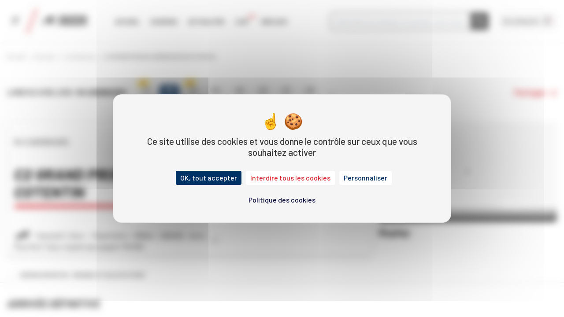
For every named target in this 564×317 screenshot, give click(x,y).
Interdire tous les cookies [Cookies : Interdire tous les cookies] (290, 177)
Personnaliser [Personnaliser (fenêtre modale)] (365, 177)
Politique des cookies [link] (282, 199)
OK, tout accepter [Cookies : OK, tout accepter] (208, 177)
